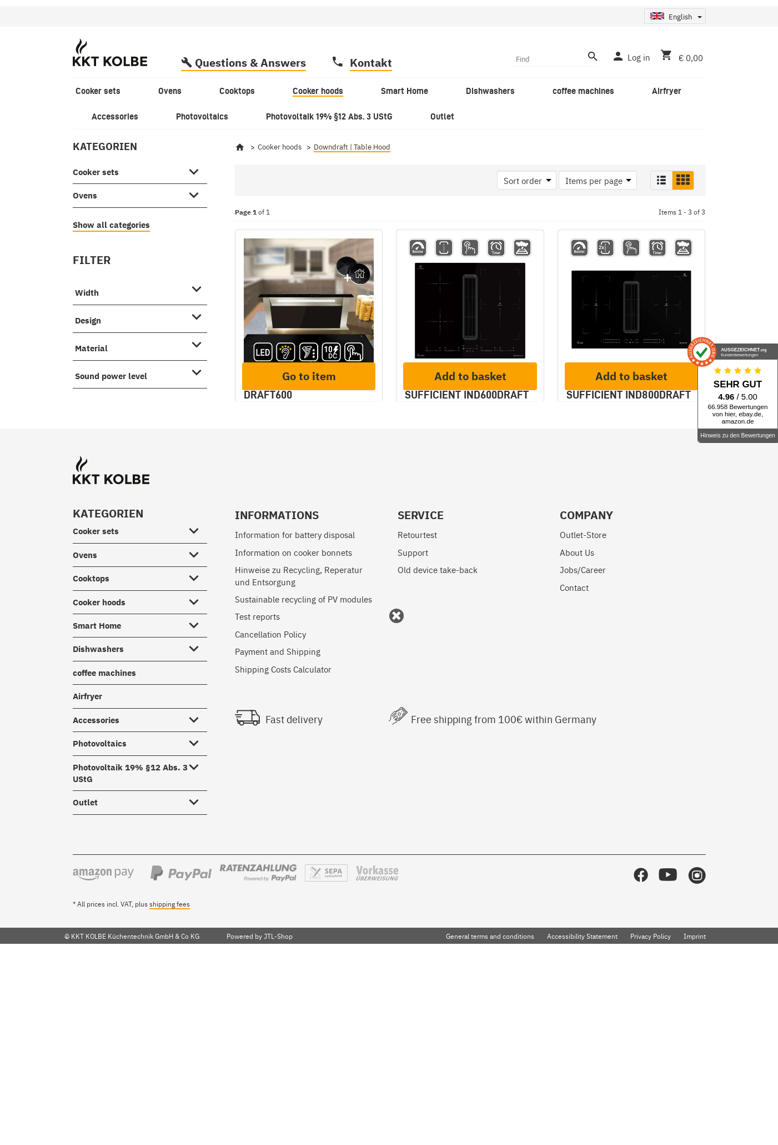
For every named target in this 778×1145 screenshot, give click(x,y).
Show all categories (111, 285)
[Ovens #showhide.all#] (197, 254)
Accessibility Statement (582, 1113)
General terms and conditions (490, 1113)
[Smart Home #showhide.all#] (197, 801)
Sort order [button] (523, 241)
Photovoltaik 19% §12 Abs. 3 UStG (130, 950)
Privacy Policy (650, 1113)
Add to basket (470, 566)
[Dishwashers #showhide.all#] (197, 825)
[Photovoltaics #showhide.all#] (197, 919)
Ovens (85, 256)
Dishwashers (98, 827)
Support (413, 729)
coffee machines (104, 850)
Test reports (257, 794)
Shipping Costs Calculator (283, 846)
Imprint (695, 1113)
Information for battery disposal (295, 712)
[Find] (547, 119)
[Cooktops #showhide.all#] (197, 754)
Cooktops (91, 756)
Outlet (85, 980)
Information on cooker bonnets (293, 729)
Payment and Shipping (277, 829)
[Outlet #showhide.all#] (197, 978)
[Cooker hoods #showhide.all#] (197, 778)
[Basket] (679, 116)
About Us (577, 729)
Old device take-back (438, 747)
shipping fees (169, 1081)
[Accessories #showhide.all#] (197, 895)
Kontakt (371, 123)
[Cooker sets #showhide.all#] (197, 231)
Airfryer (87, 874)
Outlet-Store (583, 712)
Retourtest (417, 712)
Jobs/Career (583, 747)
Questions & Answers (250, 123)
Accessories (96, 897)
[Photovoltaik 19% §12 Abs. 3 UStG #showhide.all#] (197, 943)
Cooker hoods (99, 779)
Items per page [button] (594, 241)
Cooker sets (96, 232)
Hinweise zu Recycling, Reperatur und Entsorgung (299, 753)
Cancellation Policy (270, 811)
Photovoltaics (100, 921)
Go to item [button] (309, 567)
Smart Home (97, 803)
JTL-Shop (278, 1113)
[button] (661, 241)
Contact (574, 764)
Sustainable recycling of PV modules (303, 777)
